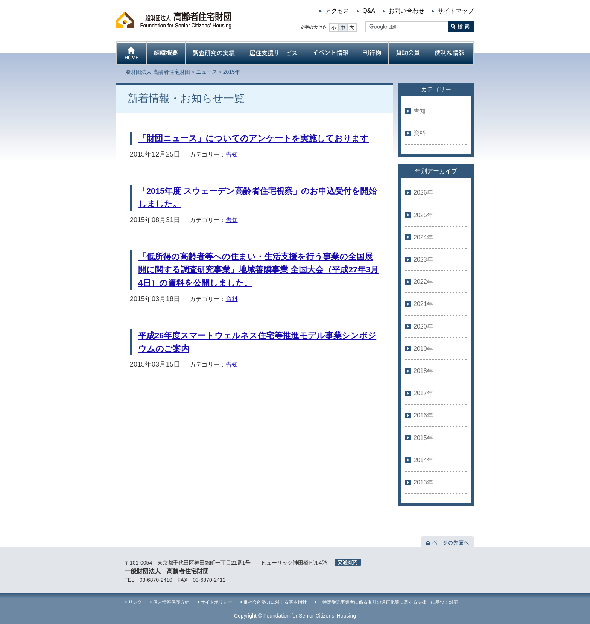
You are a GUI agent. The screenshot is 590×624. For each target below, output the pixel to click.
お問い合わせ (406, 11)
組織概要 (165, 53)
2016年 (423, 415)
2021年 (423, 304)
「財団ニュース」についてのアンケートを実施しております (253, 138)
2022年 (423, 282)
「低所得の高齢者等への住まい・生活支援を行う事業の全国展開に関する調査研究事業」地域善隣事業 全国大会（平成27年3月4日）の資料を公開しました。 (258, 270)
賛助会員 (407, 53)
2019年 (423, 348)
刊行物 (372, 53)
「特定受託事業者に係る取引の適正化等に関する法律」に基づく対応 (388, 602)
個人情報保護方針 (171, 602)
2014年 (423, 460)
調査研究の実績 (213, 53)
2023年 (423, 259)
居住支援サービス (273, 53)
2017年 (423, 393)
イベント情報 (330, 53)
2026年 (423, 192)
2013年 (423, 482)
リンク (135, 602)
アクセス (337, 11)
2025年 (423, 215)
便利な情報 (450, 53)
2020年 (423, 326)
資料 (232, 299)
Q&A (368, 11)
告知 (232, 154)
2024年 (423, 237)
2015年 (423, 438)
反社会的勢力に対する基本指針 (275, 602)
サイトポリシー (216, 602)
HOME (131, 53)
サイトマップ (456, 11)
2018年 (423, 371)
